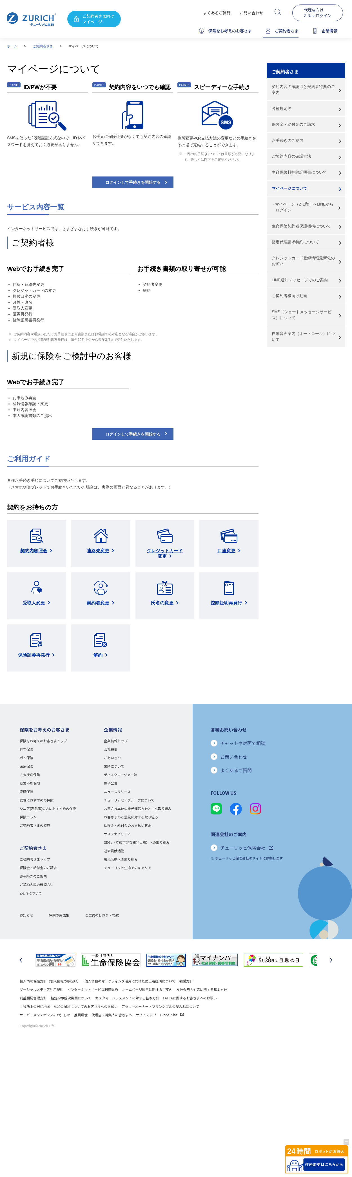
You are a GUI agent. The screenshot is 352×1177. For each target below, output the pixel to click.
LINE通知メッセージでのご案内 (300, 280)
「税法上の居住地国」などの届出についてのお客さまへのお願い (69, 1006)
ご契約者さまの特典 (35, 825)
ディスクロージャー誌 (120, 774)
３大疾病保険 (30, 774)
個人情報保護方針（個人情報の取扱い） (50, 981)
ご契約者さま (43, 46)
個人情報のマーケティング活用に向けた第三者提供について (129, 981)
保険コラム (28, 816)
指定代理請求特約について (295, 242)
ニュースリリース (117, 791)
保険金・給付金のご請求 (293, 124)
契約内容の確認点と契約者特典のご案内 (303, 89)
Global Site (172, 1014)
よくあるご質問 (217, 13)
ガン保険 (26, 757)
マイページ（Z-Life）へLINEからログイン (304, 207)
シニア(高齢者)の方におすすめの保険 (48, 808)
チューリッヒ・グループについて (129, 800)
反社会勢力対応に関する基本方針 (201, 989)
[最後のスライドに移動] (21, 960)
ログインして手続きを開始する (133, 182)
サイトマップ (146, 1014)
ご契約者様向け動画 (289, 295)
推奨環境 (81, 1014)
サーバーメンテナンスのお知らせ (45, 1014)
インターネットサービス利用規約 (92, 989)
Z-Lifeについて (31, 893)
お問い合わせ (251, 13)
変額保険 (26, 791)
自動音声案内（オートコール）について (303, 336)
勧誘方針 (186, 981)
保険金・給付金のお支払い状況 (127, 825)
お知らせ (26, 915)
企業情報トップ (116, 740)
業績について (114, 766)
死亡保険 (26, 749)
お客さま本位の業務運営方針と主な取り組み (137, 808)
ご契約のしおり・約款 (102, 915)
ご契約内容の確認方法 (291, 156)
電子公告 (110, 783)
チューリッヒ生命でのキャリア (127, 867)
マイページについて (289, 188)
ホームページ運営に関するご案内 (147, 989)
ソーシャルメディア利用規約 (41, 989)
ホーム (12, 46)
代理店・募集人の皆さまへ (112, 1014)
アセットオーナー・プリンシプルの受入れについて (160, 1006)
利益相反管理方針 (33, 997)
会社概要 (110, 749)
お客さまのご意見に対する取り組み (131, 816)
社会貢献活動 (114, 850)
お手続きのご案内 (287, 140)
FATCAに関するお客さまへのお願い (190, 997)
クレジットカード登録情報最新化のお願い (303, 261)
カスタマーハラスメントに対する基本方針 (127, 997)
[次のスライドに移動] (331, 960)
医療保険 (26, 766)
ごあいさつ (112, 757)
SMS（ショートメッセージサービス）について (301, 315)
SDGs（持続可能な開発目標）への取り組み (137, 842)
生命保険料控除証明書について (299, 172)
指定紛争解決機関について (71, 997)
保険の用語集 (59, 915)
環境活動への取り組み (121, 859)
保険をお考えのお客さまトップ (43, 740)
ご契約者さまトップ (35, 859)
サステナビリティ (117, 833)
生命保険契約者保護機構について (301, 226)
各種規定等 (281, 108)
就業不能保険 (30, 783)
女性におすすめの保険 (37, 800)
